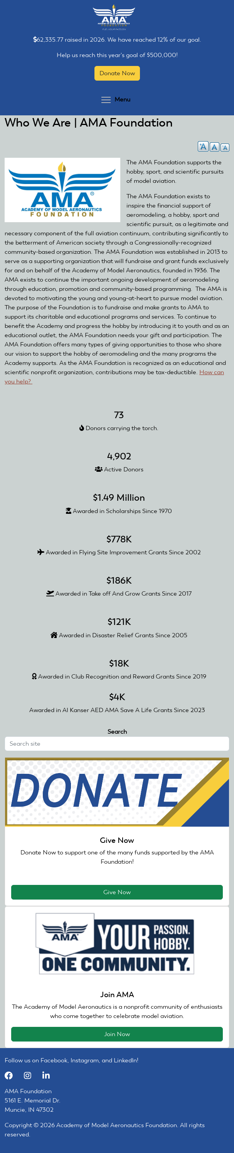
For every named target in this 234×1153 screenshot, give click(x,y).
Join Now (117, 1034)
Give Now (117, 892)
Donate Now (117, 73)
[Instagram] (31, 1075)
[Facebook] (12, 1075)
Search (117, 731)
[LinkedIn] (49, 1075)
